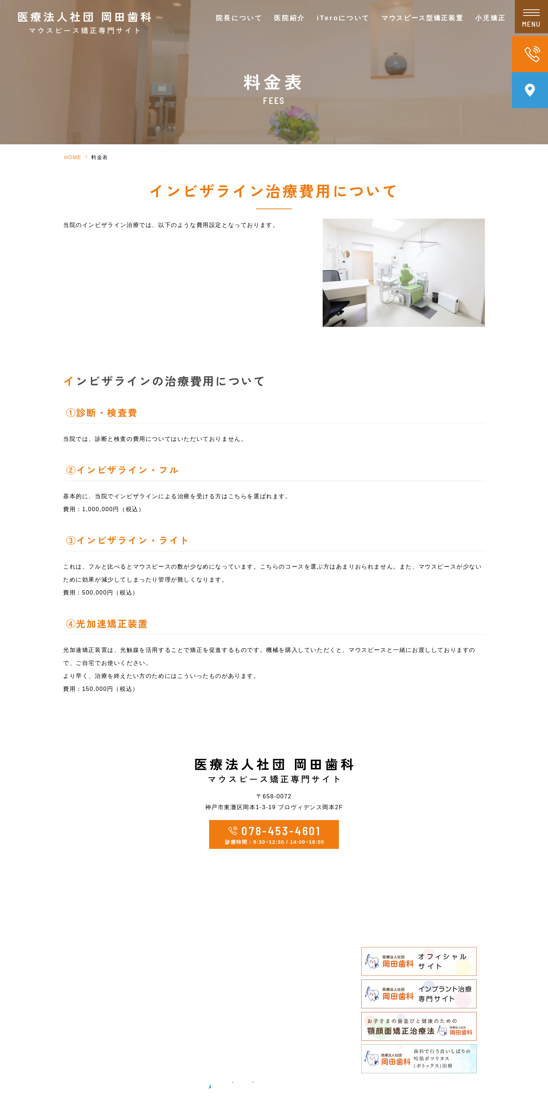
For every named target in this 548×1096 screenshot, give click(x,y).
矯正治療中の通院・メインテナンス (290, 1007)
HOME (72, 157)
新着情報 (145, 1020)
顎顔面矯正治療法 (266, 1048)
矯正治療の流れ (263, 993)
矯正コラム (148, 1034)
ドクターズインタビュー (166, 966)
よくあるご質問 (388, 938)
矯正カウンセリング (269, 924)
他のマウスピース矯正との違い (284, 966)
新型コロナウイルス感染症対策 (175, 1007)
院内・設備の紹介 (157, 993)
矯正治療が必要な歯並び (275, 1034)
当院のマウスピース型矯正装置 (284, 952)
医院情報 (145, 938)
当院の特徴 (148, 979)
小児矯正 (254, 1020)
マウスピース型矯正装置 (275, 938)
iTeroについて (343, 18)
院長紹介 (145, 952)
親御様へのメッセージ (272, 1061)
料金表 (376, 924)
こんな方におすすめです (275, 979)
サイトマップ (151, 1048)
